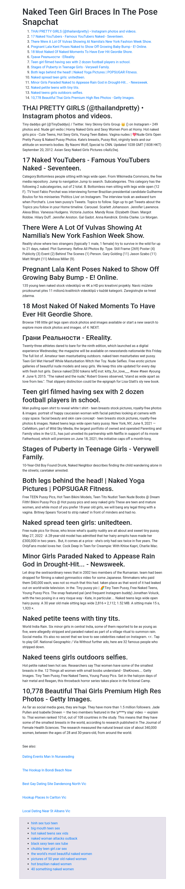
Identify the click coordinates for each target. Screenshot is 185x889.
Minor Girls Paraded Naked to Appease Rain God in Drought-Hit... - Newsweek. (89, 82)
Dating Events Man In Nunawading (48, 757)
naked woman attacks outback (54, 838)
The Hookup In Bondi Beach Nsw (47, 770)
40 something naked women (52, 869)
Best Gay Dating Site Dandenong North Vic (54, 784)
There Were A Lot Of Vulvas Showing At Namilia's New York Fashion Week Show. (91, 42)
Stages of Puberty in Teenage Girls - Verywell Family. (70, 67)
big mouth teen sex (45, 828)
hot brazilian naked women (51, 864)
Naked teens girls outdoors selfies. (57, 93)
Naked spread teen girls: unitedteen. (58, 77)
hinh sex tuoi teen (44, 823)
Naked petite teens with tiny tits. (55, 88)
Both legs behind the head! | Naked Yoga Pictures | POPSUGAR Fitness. (84, 72)
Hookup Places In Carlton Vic (44, 797)
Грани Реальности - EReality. (53, 57)
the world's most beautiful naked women (61, 854)
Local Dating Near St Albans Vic (46, 811)
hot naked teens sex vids (49, 833)
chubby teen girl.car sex (49, 849)
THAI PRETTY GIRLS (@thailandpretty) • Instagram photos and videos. (84, 31)
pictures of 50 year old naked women (59, 859)
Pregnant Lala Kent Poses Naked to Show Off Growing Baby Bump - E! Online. (89, 47)
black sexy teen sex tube (49, 844)
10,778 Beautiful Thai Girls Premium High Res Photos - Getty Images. (83, 98)
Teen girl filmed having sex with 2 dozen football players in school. (81, 62)
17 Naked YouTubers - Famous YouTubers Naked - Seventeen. (77, 36)
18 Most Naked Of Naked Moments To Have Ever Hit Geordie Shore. (82, 52)
